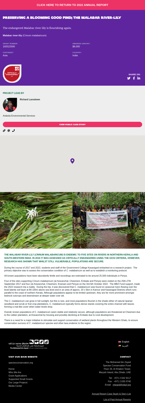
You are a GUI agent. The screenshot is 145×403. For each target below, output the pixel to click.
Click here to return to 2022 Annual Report (72, 5)
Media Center (15, 386)
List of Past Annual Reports (117, 399)
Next (142, 220)
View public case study (72, 124)
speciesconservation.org (20, 363)
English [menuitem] (125, 342)
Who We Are (14, 372)
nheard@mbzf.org (122, 385)
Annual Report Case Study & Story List (111, 394)
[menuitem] (124, 342)
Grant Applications (17, 376)
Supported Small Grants (20, 379)
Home (11, 369)
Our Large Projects (17, 382)
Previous (2, 220)
